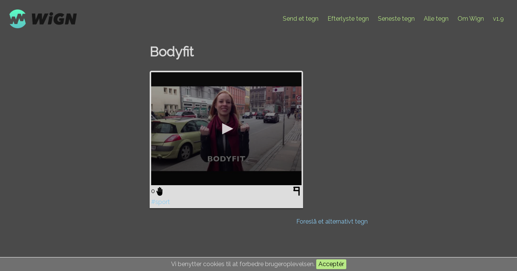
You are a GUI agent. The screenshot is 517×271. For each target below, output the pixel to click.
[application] (226, 128)
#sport (160, 202)
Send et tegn (300, 18)
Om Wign (471, 18)
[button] (226, 128)
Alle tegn (436, 18)
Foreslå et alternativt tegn (332, 221)
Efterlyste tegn (348, 18)
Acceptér (331, 264)
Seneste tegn (396, 18)
